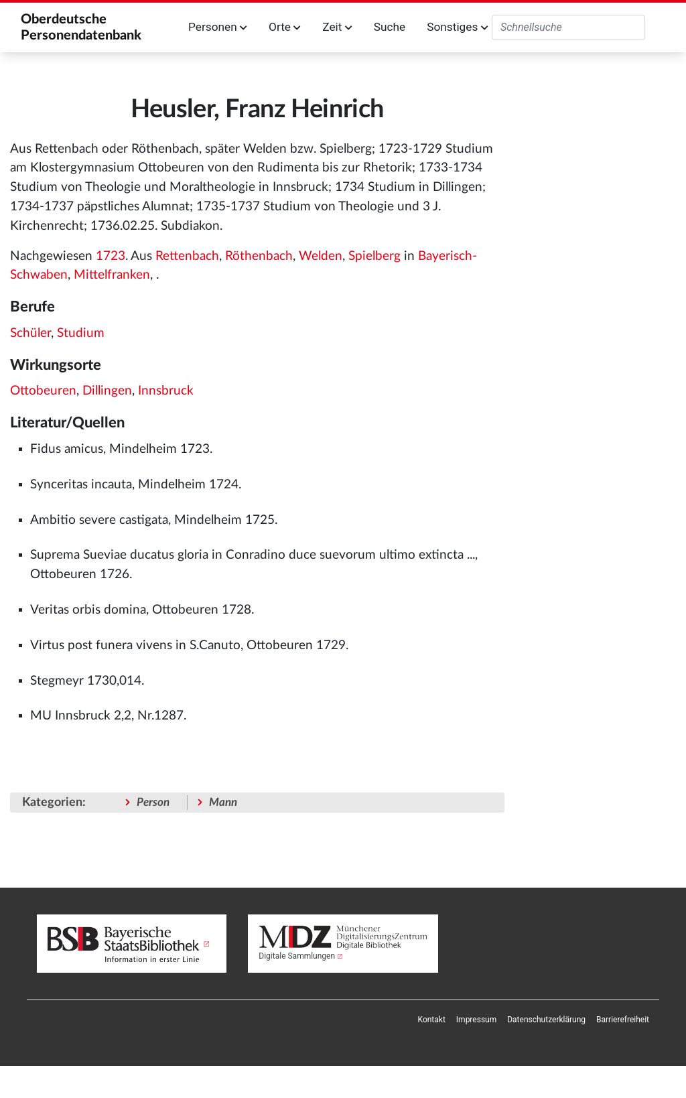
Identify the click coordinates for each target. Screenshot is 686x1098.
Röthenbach (259, 256)
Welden (320, 256)
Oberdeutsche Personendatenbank (81, 27)
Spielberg (374, 256)
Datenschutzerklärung (546, 1019)
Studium (81, 333)
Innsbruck (166, 391)
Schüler (30, 333)
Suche (389, 26)
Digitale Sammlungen (297, 956)
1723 (110, 256)
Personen (217, 26)
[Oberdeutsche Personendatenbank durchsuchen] (568, 27)
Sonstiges (457, 26)
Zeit (337, 26)
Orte (285, 26)
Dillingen (107, 391)
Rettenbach (187, 256)
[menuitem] (431, 1020)
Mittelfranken (112, 275)
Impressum (476, 1019)
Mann (223, 802)
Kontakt (431, 1019)
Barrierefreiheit (622, 1019)
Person (153, 802)
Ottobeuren (43, 391)
